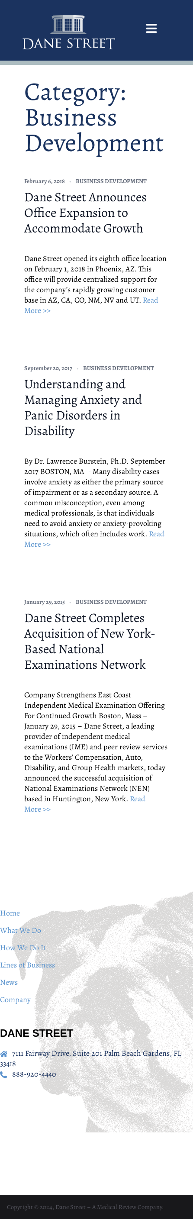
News (9, 982)
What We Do (20, 930)
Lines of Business (27, 965)
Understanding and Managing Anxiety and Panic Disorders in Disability (83, 407)
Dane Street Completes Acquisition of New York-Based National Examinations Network (89, 641)
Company (15, 999)
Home (10, 913)
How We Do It (23, 947)
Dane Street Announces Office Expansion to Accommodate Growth (85, 212)
